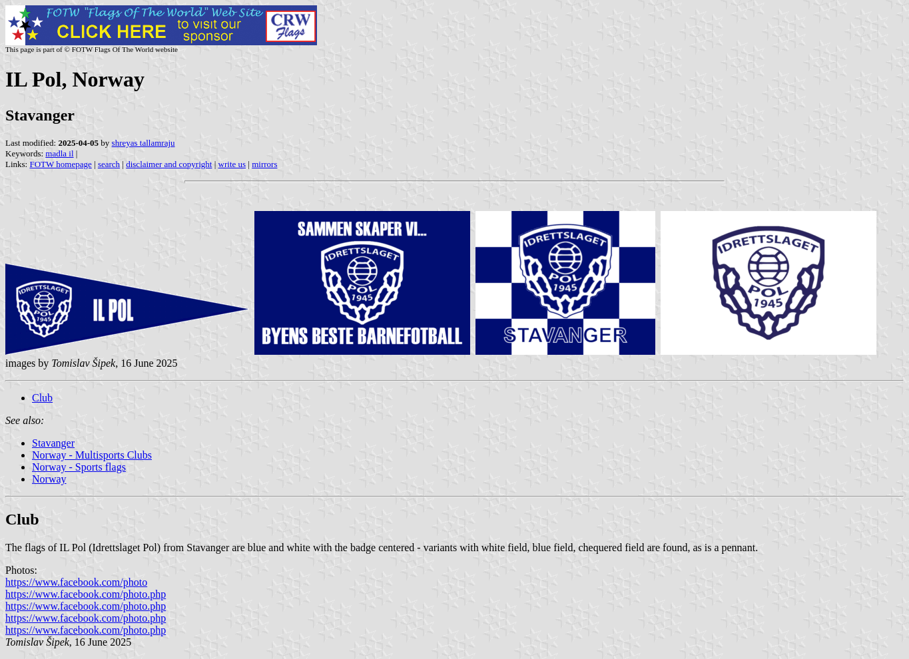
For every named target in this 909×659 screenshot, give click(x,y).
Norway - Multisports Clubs (92, 455)
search (109, 164)
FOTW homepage (60, 164)
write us (232, 164)
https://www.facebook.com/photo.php (85, 594)
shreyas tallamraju (143, 143)
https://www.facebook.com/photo (76, 582)
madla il (59, 153)
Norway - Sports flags (79, 467)
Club (42, 397)
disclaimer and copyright (169, 164)
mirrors (264, 164)
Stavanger (53, 443)
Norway (49, 479)
